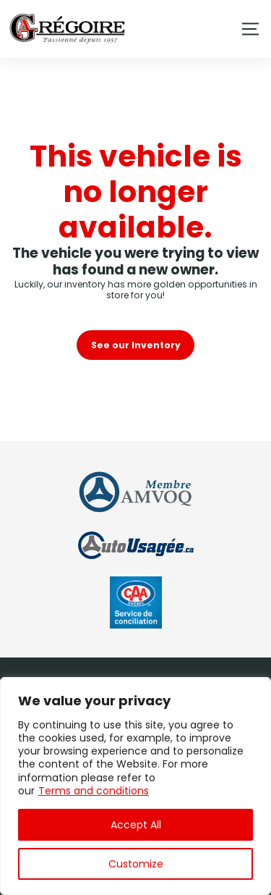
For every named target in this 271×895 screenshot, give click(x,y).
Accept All (136, 825)
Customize (135, 864)
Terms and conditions (93, 790)
